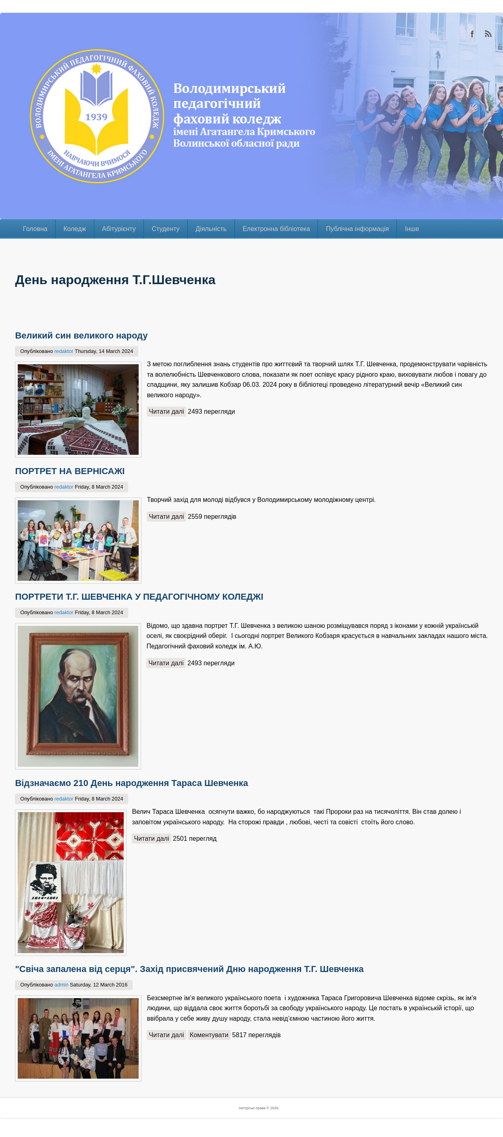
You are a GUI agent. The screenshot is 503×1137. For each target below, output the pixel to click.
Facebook (472, 34)
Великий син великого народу (81, 335)
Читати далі (168, 411)
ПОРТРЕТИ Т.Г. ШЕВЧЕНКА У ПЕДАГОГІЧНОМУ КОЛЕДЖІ (139, 599)
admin (61, 989)
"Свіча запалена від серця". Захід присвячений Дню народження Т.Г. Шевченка (189, 974)
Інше (412, 228)
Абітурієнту (119, 228)
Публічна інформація (357, 228)
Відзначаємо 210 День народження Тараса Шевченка (131, 787)
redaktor (63, 351)
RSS (488, 34)
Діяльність (211, 228)
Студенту (165, 228)
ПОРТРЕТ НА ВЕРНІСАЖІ (70, 472)
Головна (35, 228)
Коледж (74, 228)
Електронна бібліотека (276, 228)
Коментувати (210, 1039)
